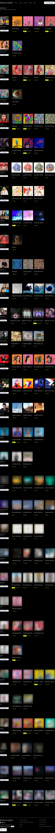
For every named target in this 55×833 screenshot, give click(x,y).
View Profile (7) (4, 30)
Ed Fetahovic (2, 558)
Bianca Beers (2, 364)
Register (12, 826)
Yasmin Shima (3, 26)
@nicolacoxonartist (3, 295)
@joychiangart (2, 222)
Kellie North (2, 316)
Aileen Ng (2, 388)
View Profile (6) (4, 297)
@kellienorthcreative (3, 317)
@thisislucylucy (2, 76)
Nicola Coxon (2, 293)
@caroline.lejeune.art (3, 101)
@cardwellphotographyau (4, 341)
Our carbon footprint (42, 819)
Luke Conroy (2, 582)
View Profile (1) (4, 54)
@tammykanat (2, 173)
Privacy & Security (42, 824)
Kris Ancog (2, 485)
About (30, 2)
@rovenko (1, 777)
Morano (1, 631)
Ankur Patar (2, 751)
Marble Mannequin (4, 509)
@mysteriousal (2, 801)
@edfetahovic (2, 559)
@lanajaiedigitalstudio (3, 125)
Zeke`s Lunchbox (3, 50)
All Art (16, 2)
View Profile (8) (4, 79)
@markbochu (2, 535)
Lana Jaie (2, 124)
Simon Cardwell (3, 340)
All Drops (21, 824)
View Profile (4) (4, 368)
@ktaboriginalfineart (3, 270)
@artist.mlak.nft (2, 197)
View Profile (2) (4, 465)
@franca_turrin (2, 149)
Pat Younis (2, 413)
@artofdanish (2, 729)
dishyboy (2, 728)
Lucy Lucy (2, 75)
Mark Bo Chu (2, 534)
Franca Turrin (2, 148)
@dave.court (2, 681)
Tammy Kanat (2, 172)
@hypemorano (2, 632)
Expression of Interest (23, 819)
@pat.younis (2, 414)
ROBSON (2, 437)
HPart (1, 606)
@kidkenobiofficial (3, 462)
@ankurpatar (2, 752)
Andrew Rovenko (3, 776)
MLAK (1, 196)
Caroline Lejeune (3, 99)
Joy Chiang (2, 220)
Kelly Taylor (2, 269)
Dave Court (2, 679)
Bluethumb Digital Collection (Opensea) (26, 822)
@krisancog (2, 487)
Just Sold (25, 2)
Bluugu (1, 655)
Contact (20, 826)
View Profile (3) (4, 152)
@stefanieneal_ (2, 246)
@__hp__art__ (2, 608)
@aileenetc (1, 390)
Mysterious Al (2, 800)
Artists (20, 2)
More (34, 2)
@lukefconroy (2, 583)
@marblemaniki (2, 511)
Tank (1, 704)
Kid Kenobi (2, 461)
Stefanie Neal (2, 245)
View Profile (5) (3, 320)
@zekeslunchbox (2, 52)
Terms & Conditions (42, 822)
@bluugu (1, 656)
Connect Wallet (49, 2)
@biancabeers (2, 365)
